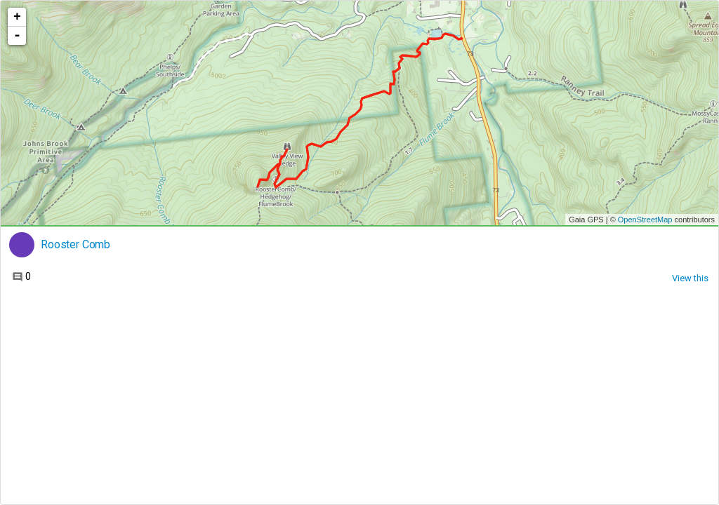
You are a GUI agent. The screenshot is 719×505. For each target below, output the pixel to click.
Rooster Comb (75, 244)
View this (690, 278)
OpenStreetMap (645, 219)
